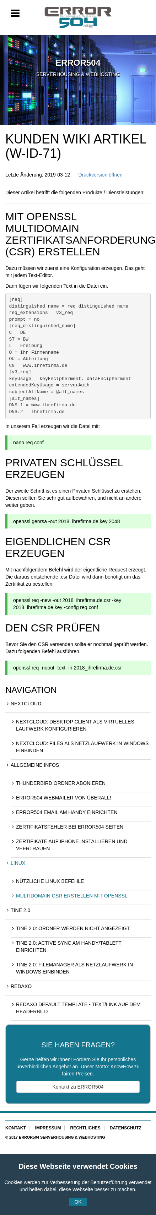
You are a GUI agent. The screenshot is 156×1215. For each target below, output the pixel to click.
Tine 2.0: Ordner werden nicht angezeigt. (73, 928)
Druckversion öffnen (100, 175)
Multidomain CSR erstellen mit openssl (72, 896)
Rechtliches (85, 1127)
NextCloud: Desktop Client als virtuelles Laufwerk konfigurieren (75, 725)
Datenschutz (125, 1127)
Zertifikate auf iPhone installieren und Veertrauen (72, 845)
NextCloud (26, 703)
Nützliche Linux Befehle (50, 881)
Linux (18, 863)
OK (77, 1202)
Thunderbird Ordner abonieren (61, 783)
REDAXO (21, 986)
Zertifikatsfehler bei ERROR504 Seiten (69, 827)
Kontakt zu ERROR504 (78, 1087)
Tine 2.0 (20, 910)
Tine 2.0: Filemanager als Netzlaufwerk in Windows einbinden (74, 968)
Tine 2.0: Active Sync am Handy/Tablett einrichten (69, 946)
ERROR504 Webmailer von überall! (63, 798)
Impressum (48, 1127)
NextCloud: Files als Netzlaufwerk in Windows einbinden (82, 747)
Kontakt (15, 1127)
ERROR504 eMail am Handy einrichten (67, 812)
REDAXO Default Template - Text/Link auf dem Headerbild (78, 1008)
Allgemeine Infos (35, 765)
